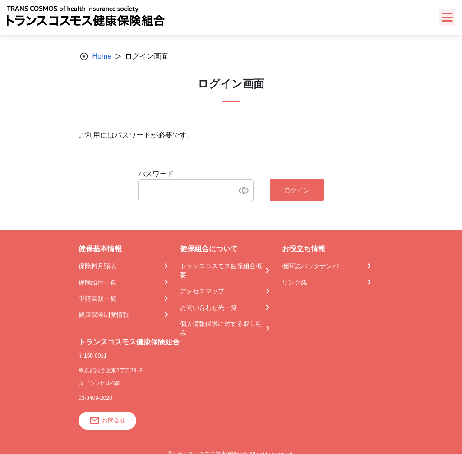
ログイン (297, 190)
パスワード (156, 174)
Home (101, 56)
